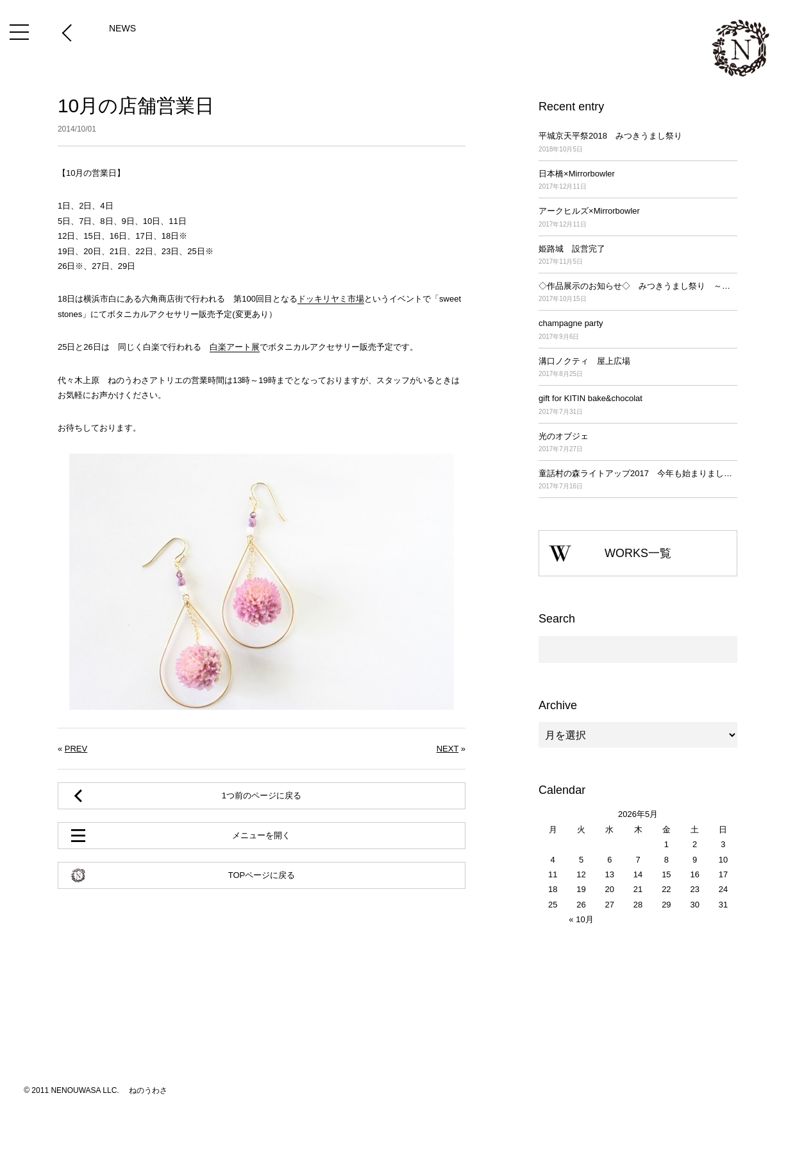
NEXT (447, 748)
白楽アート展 (235, 347)
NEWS (122, 28)
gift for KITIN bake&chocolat (638, 405)
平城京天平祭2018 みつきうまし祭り (638, 143)
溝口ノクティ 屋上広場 (638, 368)
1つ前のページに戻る (261, 795)
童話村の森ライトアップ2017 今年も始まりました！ (638, 480)
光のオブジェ (638, 443)
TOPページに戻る (262, 875)
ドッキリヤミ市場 (330, 299)
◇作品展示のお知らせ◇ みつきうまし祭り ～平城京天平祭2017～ (638, 293)
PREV (76, 748)
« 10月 (581, 919)
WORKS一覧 (638, 553)
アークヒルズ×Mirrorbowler (638, 218)
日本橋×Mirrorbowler (638, 181)
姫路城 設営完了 (638, 256)
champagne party (638, 330)
